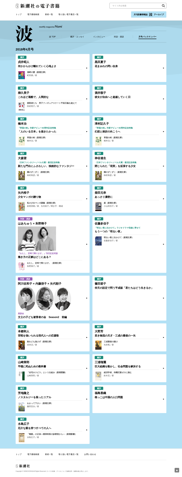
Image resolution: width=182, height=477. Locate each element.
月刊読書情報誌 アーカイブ (149, 14)
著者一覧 (49, 14)
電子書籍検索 (33, 14)
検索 (163, 5)
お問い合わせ (90, 454)
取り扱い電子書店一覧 (68, 14)
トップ (19, 14)
